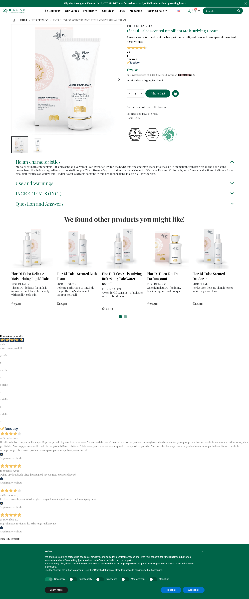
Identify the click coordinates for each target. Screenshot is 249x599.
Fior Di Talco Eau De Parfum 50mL (162, 280)
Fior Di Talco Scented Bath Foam (77, 280)
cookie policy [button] (126, 560)
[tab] (124, 162)
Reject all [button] (171, 590)
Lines (23, 20)
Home (14, 20)
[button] (119, 79)
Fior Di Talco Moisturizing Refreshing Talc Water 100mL (122, 283)
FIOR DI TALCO (39, 20)
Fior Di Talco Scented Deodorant (209, 280)
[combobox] (223, 10)
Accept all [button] (193, 590)
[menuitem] (157, 11)
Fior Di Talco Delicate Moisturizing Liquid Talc (30, 280)
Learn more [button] (56, 590)
